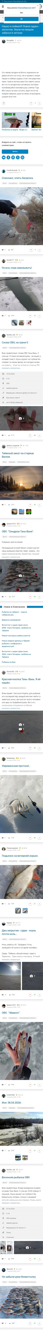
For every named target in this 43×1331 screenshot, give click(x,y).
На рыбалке (13, 183)
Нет (21, 13)
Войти (15, 151)
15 (5, 995)
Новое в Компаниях (14, 606)
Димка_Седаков (13, 445)
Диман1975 (11, 524)
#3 (3, 91)
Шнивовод (11, 758)
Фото (4, 183)
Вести (5, 348)
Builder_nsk (11, 335)
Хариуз (9, 923)
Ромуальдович (12, 848)
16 (5, 1323)
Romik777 (10, 260)
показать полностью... (11, 368)
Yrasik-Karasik (12, 170)
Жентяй (10, 1269)
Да (21, 19)
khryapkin (10, 40)
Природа (12, 462)
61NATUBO (11, 1095)
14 (5, 596)
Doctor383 (10, 671)
